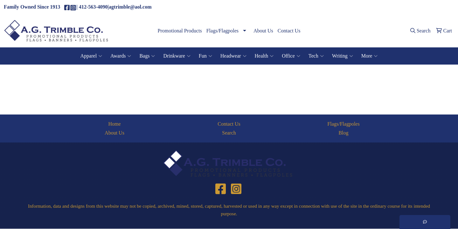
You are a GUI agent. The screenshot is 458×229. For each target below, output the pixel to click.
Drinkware (176, 56)
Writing (342, 56)
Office (291, 56)
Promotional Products (180, 30)
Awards (120, 56)
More (369, 56)
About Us (263, 30)
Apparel (91, 56)
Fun (205, 56)
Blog (343, 132)
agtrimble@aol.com (431, 7)
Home (114, 124)
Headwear (233, 56)
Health (264, 56)
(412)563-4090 (391, 7)
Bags (147, 56)
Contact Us (289, 30)
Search (229, 132)
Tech (316, 56)
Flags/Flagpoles (222, 30)
